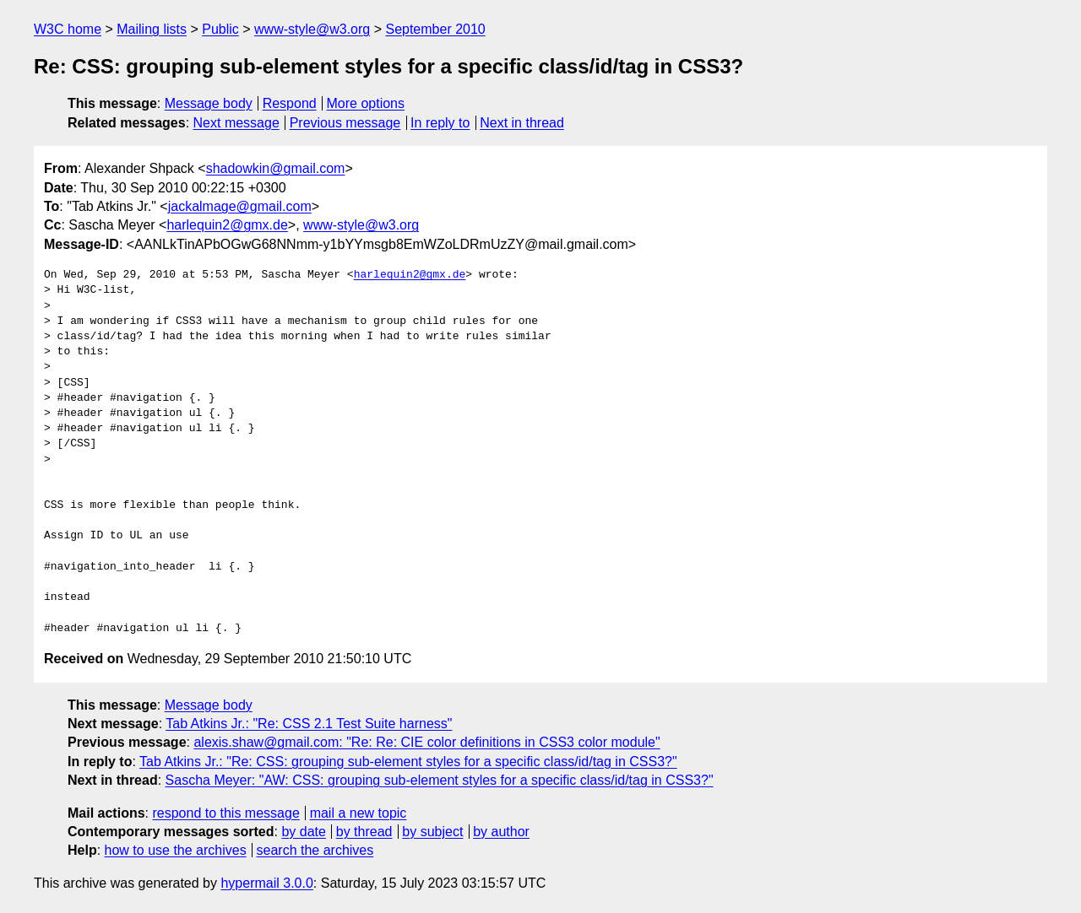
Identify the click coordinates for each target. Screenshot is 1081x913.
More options (366, 103)
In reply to (440, 123)
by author (501, 831)
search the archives (315, 850)
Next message (236, 123)
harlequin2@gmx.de (226, 225)
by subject (432, 831)
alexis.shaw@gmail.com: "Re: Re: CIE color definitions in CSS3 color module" (426, 742)
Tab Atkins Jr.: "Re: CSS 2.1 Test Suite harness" (309, 723)
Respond (290, 103)
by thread (364, 831)
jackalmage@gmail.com (240, 206)
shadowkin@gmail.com (275, 168)
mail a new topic (358, 813)
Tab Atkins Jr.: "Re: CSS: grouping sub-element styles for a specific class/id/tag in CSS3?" (408, 761)
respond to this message (225, 813)
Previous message (345, 123)
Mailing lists (152, 29)
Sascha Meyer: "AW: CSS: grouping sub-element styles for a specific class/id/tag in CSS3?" (440, 780)
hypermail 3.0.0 (266, 883)
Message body (209, 103)
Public (220, 29)
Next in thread (522, 123)
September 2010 (435, 29)
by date (303, 831)
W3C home (67, 29)
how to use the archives (176, 850)
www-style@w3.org (312, 29)
